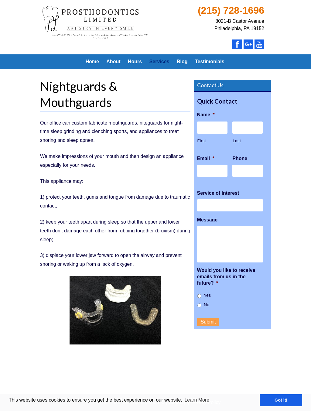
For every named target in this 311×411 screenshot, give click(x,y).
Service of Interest (218, 193)
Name (206, 114)
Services (159, 61)
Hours (135, 61)
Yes (207, 295)
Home (92, 61)
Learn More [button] (196, 399)
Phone (239, 158)
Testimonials (209, 61)
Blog (182, 61)
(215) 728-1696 (231, 10)
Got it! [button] (281, 400)
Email (205, 158)
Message (207, 219)
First (201, 141)
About (113, 61)
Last (237, 141)
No (206, 304)
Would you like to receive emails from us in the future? (226, 277)
